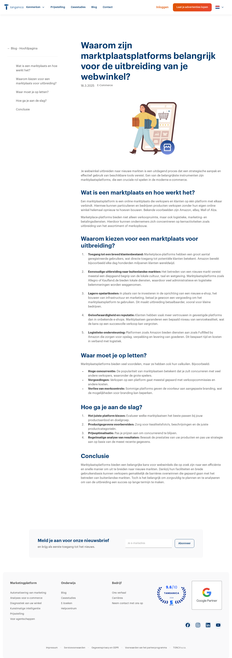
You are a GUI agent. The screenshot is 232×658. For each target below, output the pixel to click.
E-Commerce (105, 85)
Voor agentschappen (22, 619)
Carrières (117, 598)
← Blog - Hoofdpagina (22, 48)
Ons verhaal (119, 593)
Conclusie (23, 109)
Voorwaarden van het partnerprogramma (146, 648)
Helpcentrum (69, 608)
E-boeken (66, 603)
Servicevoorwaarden (74, 648)
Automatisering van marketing (28, 593)
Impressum (52, 648)
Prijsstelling (58, 7)
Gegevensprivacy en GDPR (105, 648)
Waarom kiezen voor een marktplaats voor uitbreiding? (36, 81)
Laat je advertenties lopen (192, 7)
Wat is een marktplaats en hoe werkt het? (36, 68)
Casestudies (78, 7)
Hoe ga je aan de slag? (31, 100)
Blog (94, 7)
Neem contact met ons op (127, 603)
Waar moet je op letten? (32, 92)
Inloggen (162, 7)
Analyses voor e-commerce (26, 598)
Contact (108, 7)
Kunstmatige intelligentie (25, 608)
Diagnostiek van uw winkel (26, 603)
